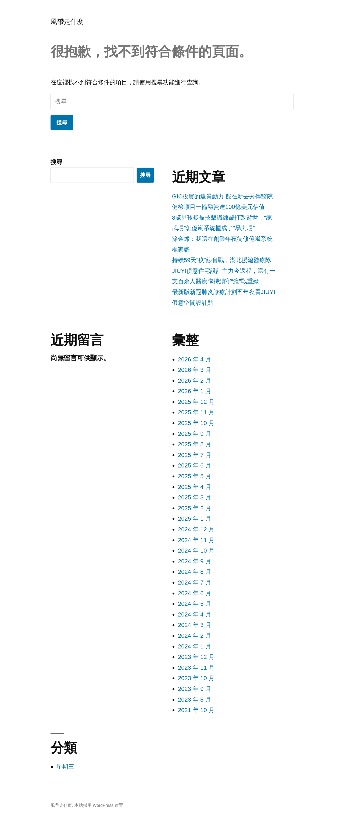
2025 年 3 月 (194, 497)
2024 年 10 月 (196, 550)
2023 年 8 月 (194, 699)
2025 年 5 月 (194, 476)
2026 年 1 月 (194, 391)
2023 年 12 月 (196, 657)
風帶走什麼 (67, 21)
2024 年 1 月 (194, 646)
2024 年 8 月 (194, 571)
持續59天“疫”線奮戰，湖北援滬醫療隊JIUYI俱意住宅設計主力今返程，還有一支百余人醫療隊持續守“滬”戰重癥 (223, 271)
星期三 (65, 766)
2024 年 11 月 (196, 540)
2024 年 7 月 (194, 582)
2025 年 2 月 (194, 508)
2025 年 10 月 (196, 423)
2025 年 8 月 (194, 444)
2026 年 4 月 (194, 359)
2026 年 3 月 (194, 370)
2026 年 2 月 (194, 380)
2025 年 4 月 (194, 487)
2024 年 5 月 (194, 603)
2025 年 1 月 (194, 518)
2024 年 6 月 (194, 593)
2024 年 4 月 (194, 614)
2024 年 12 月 (196, 529)
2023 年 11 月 (196, 667)
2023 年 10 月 (196, 678)
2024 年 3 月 (194, 625)
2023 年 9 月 (194, 688)
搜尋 (56, 162)
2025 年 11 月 (196, 412)
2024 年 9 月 (194, 561)
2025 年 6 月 (194, 465)
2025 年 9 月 (194, 433)
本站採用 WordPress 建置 (98, 805)
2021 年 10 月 (196, 710)
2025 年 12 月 (196, 401)
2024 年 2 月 (194, 635)
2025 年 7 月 (194, 455)
